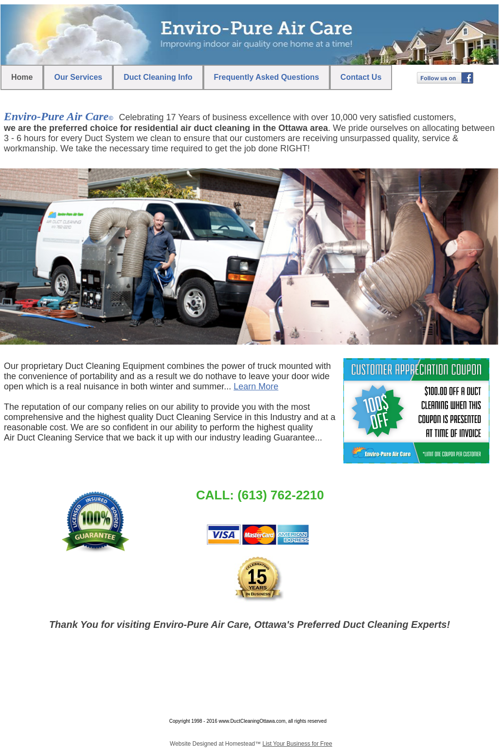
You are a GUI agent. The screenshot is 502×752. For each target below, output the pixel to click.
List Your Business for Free (297, 743)
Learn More (255, 386)
